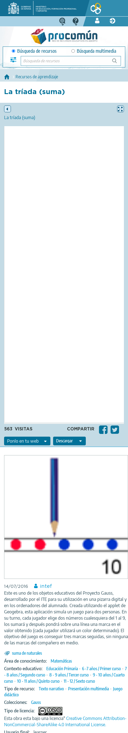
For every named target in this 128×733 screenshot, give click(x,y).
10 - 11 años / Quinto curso (38, 681)
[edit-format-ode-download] (69, 441)
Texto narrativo (51, 688)
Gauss (36, 702)
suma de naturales (27, 653)
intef (46, 586)
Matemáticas (61, 661)
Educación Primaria (62, 668)
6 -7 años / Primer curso (101, 668)
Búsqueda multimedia (93, 51)
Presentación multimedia (88, 688)
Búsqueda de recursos (34, 51)
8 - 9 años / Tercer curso (69, 675)
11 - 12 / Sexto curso (79, 681)
